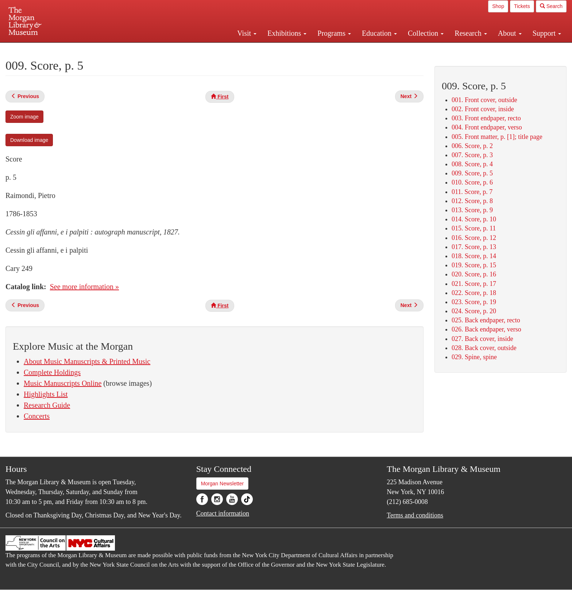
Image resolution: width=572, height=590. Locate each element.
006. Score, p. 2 (472, 146)
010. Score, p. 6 (472, 182)
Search (551, 6)
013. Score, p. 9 (472, 210)
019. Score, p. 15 (474, 265)
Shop (498, 6)
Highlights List (46, 394)
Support (547, 33)
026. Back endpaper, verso (486, 329)
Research (471, 33)
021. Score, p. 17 (474, 283)
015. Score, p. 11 (474, 228)
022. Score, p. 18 (474, 292)
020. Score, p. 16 (474, 274)
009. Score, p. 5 (472, 173)
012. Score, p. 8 (472, 201)
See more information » (84, 287)
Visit (246, 33)
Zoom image (24, 117)
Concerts (37, 416)
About (510, 33)
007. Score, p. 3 (472, 155)
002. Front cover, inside (483, 109)
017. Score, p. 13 (474, 247)
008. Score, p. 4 (472, 164)
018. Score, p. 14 (474, 256)
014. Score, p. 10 (474, 219)
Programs (334, 33)
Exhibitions (286, 33)
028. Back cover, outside (484, 348)
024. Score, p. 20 (474, 311)
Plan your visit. (199, 49)
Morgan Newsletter (222, 483)
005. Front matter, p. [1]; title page (497, 136)
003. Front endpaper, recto (486, 118)
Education (379, 33)
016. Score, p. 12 (474, 237)
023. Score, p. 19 (474, 302)
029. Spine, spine (474, 357)
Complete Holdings (52, 372)
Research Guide (47, 405)
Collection (426, 33)
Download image (29, 140)
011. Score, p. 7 (472, 191)
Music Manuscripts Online (62, 383)
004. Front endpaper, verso (487, 127)
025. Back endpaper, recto (486, 320)
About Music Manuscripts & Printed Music (87, 361)
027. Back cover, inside (482, 338)
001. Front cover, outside (484, 100)
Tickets (522, 6)
